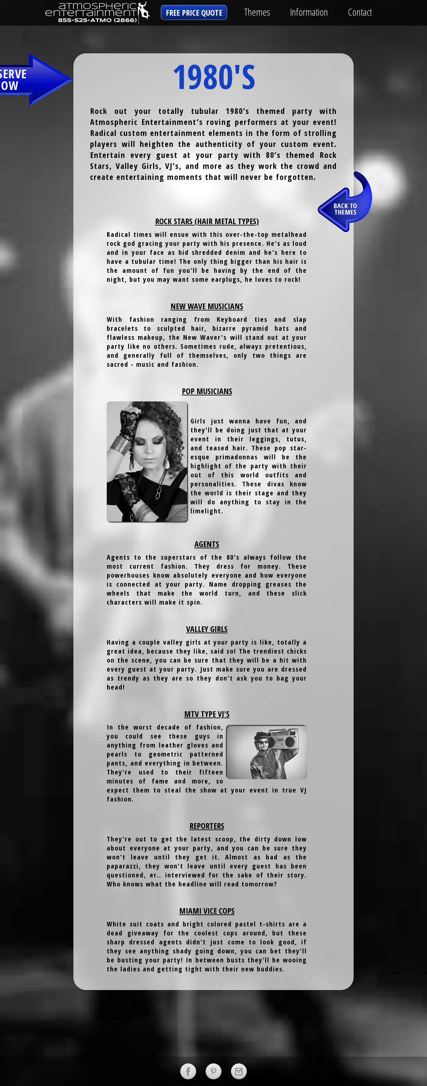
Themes (257, 12)
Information (309, 12)
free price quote (194, 12)
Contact (360, 12)
